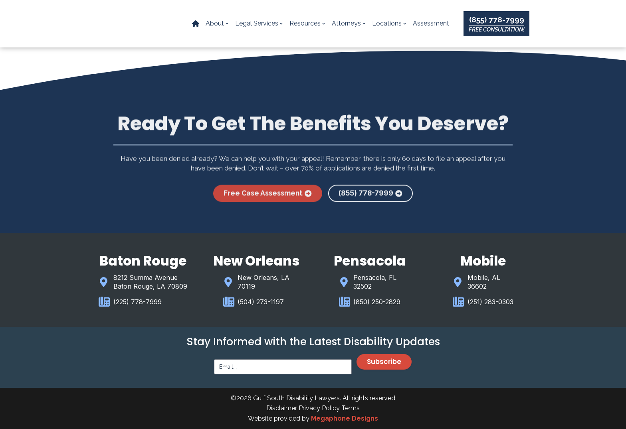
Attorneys (349, 24)
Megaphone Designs (344, 418)
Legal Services (259, 24)
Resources (308, 24)
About (217, 24)
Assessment (431, 24)
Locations (389, 24)
